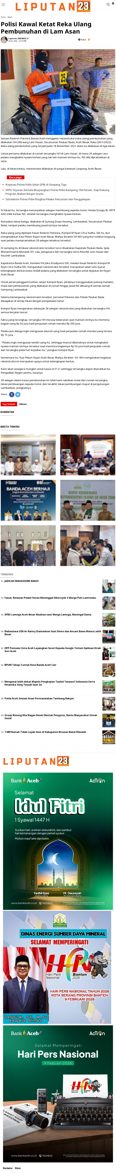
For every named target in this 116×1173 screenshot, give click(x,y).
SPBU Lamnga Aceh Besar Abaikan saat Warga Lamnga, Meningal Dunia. (48, 614)
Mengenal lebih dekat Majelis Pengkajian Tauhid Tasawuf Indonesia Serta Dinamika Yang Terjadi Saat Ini (50, 683)
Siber (18, 1168)
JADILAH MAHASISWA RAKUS (22, 581)
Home (3, 17)
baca (82, 39)
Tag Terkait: (9, 404)
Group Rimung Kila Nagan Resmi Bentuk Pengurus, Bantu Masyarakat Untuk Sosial (51, 717)
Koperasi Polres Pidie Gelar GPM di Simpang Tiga (35, 184)
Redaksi (8, 1168)
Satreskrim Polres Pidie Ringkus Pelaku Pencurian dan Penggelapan (47, 199)
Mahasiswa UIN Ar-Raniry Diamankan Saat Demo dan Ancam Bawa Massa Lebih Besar (53, 633)
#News (23, 404)
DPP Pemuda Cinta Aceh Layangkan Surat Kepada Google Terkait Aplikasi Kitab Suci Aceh (53, 649)
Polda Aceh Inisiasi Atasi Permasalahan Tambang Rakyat (39, 698)
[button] (112, 2)
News (10, 17)
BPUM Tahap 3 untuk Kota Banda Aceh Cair (30, 665)
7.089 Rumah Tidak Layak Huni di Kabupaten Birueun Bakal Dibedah (45, 732)
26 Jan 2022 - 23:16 (15, 41)
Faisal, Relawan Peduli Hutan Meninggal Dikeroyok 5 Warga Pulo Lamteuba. (50, 597)
